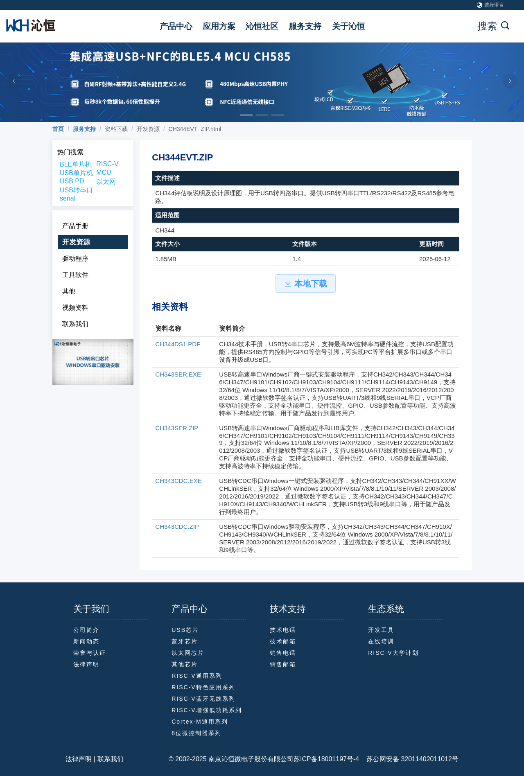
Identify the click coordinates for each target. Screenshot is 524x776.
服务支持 (305, 26)
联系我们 (110, 759)
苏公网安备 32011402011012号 (408, 759)
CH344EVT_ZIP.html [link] (195, 129)
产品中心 (176, 26)
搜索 (493, 26)
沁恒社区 (262, 26)
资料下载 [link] (116, 129)
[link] (58, 129)
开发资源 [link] (148, 129)
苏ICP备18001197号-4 (326, 759)
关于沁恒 (348, 26)
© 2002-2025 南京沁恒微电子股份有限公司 (231, 759)
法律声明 (79, 759)
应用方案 (219, 26)
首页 (58, 129)
